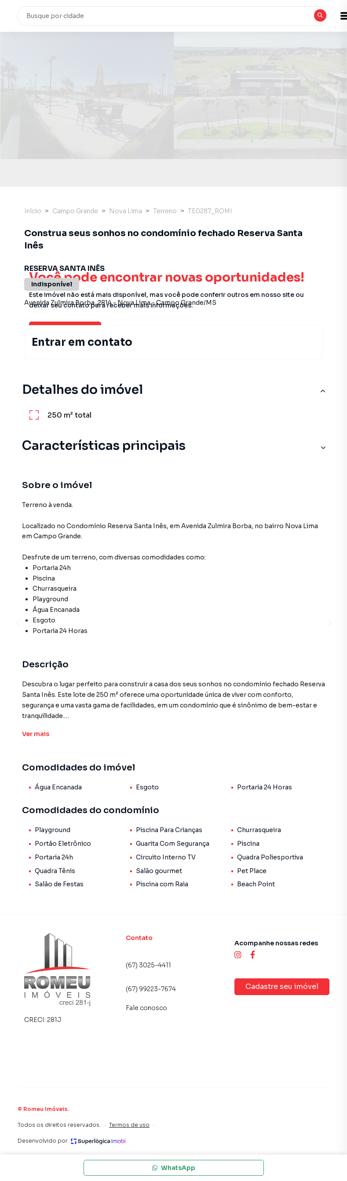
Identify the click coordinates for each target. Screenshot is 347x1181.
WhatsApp (173, 1168)
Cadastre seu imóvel (281, 986)
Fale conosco (146, 1008)
